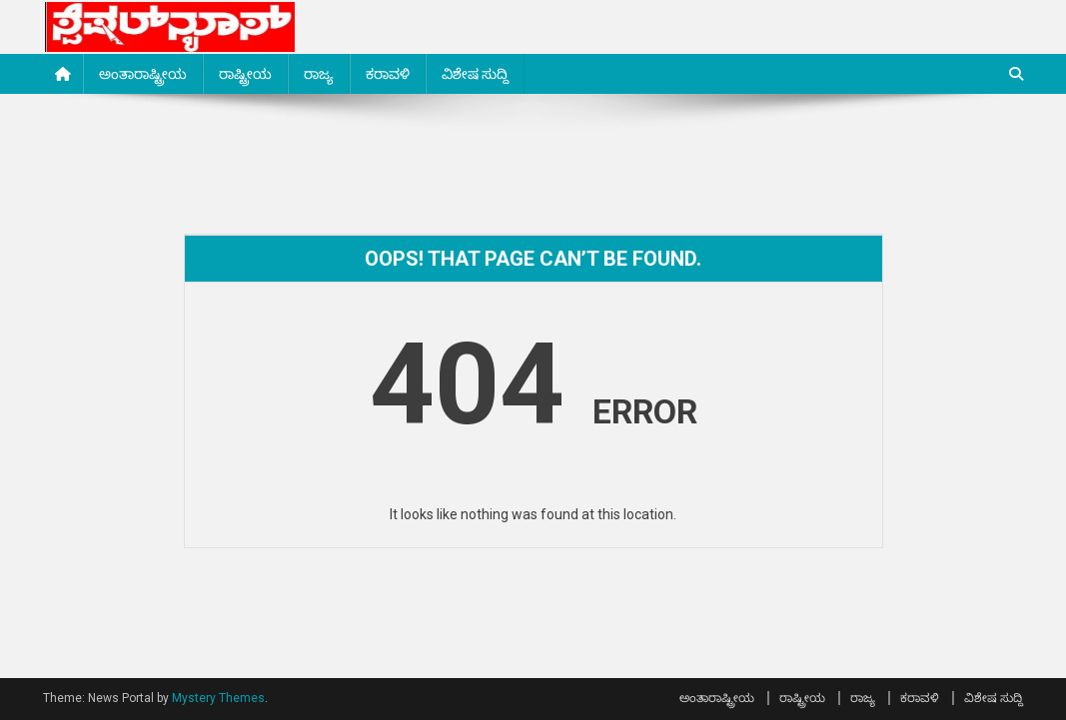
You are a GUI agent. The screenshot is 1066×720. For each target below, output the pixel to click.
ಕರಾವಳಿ (388, 74)
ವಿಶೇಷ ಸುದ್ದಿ (475, 74)
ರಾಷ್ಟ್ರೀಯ (245, 74)
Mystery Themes (218, 698)
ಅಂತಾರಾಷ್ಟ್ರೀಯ (143, 74)
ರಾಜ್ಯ (319, 74)
